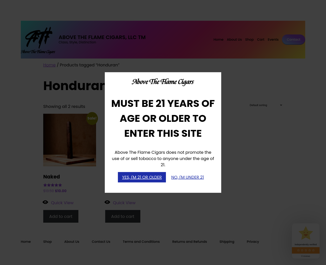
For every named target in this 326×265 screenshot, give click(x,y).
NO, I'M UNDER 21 (187, 177)
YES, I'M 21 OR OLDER (142, 177)
